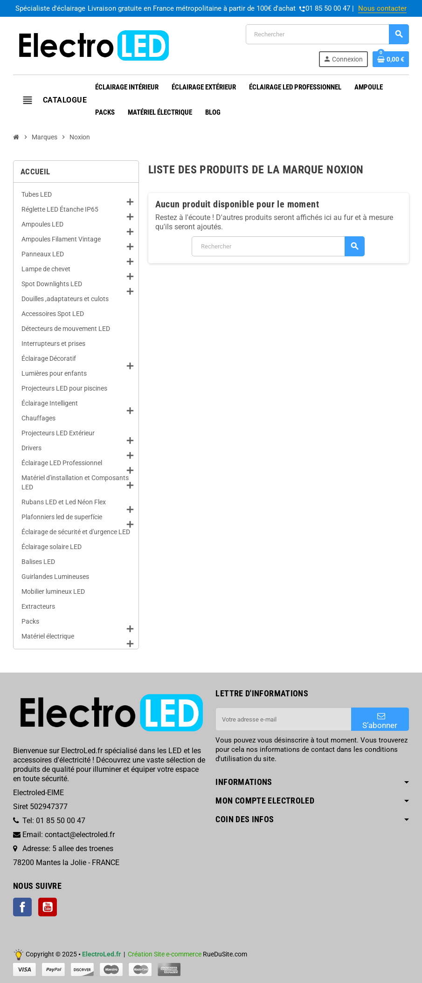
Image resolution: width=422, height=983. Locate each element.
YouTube (47, 907)
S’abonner (379, 721)
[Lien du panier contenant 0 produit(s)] (391, 59)
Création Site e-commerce (164, 954)
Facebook (22, 907)
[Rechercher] (327, 34)
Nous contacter (382, 8)
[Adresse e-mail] (283, 719)
